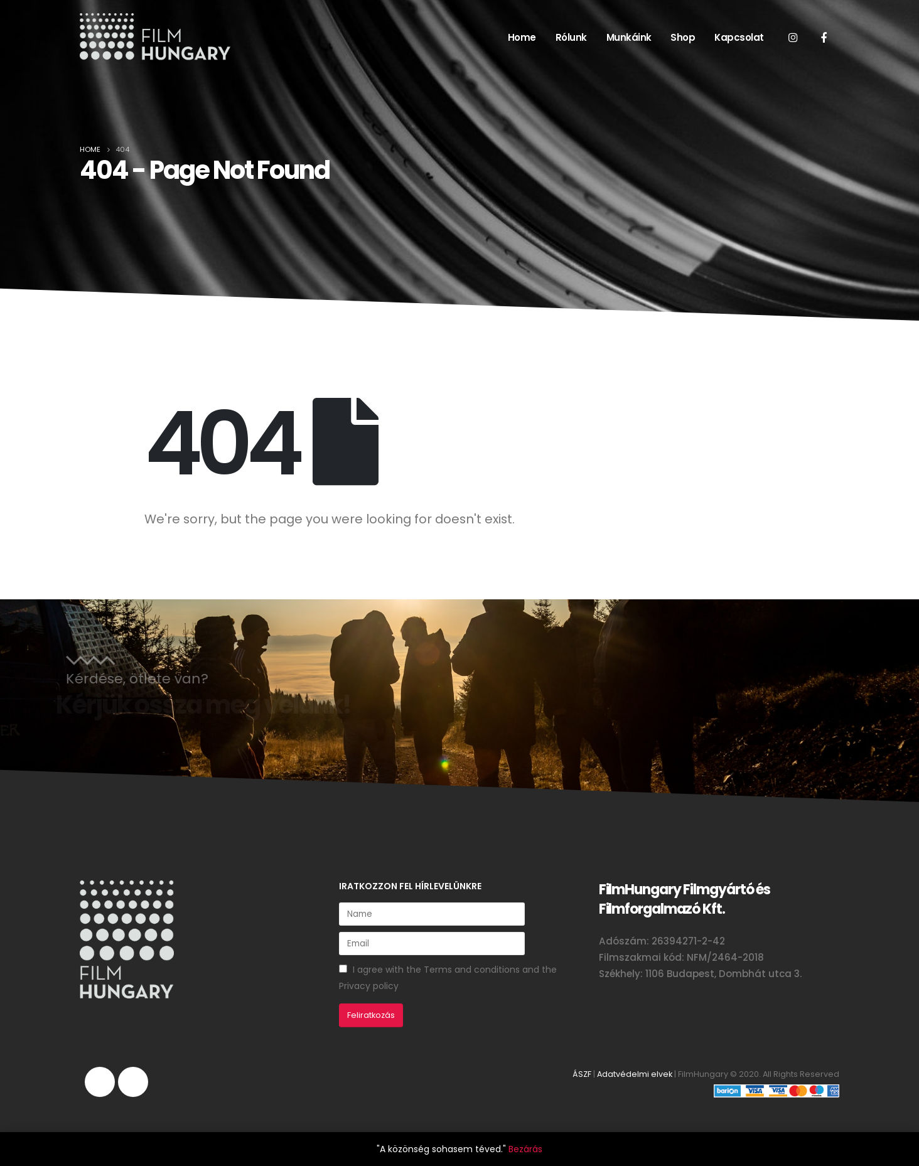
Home (522, 37)
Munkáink (629, 37)
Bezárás (525, 1149)
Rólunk (571, 37)
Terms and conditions (472, 969)
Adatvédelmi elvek (634, 1074)
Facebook (133, 1082)
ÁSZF (581, 1074)
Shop (682, 37)
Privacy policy (369, 986)
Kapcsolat (739, 37)
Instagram (100, 1082)
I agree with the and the (448, 977)
